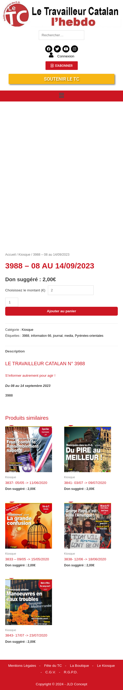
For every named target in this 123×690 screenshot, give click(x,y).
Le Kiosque (106, 666)
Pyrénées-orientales (89, 336)
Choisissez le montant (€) (25, 290)
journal (58, 336)
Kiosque (24, 254)
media (68, 336)
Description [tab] (15, 351)
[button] (61, 95)
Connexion (65, 56)
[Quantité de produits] (11, 302)
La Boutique (79, 666)
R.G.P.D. (71, 672)
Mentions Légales (22, 666)
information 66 (41, 336)
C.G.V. (51, 672)
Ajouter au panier (61, 311)
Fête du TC (53, 666)
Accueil (10, 254)
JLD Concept (77, 684)
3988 (25, 336)
